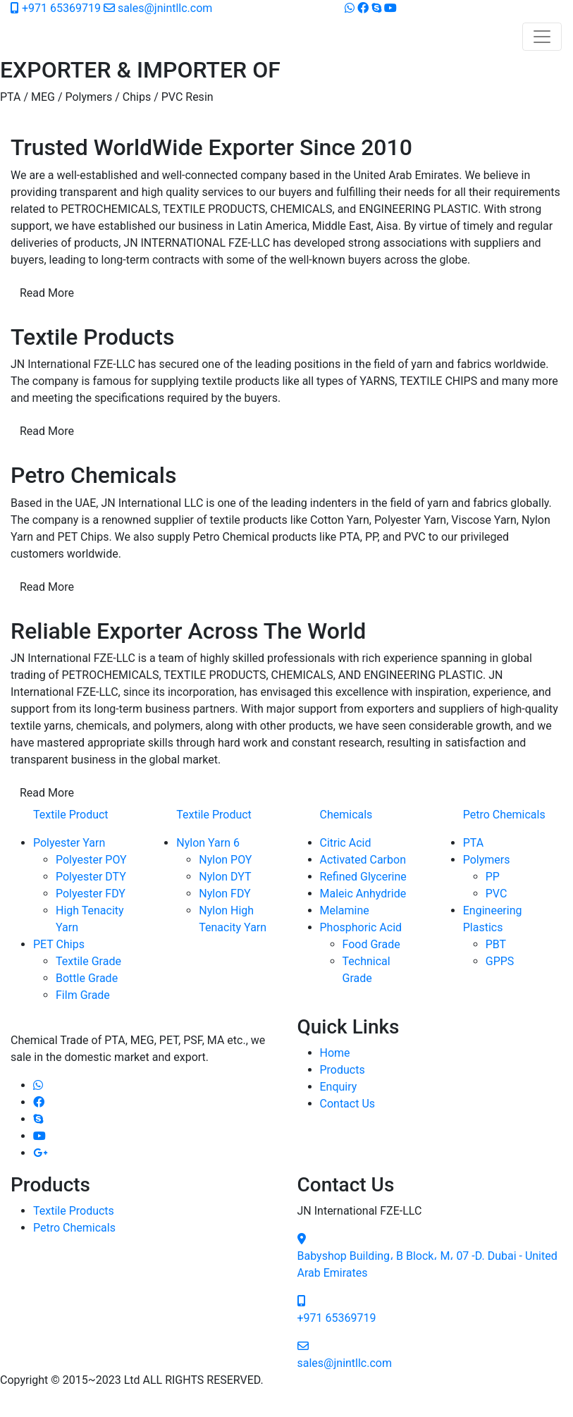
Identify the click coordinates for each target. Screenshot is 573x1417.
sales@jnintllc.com (158, 8)
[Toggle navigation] (542, 37)
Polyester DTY (91, 876)
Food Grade (371, 944)
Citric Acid (345, 842)
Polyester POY (91, 859)
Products (342, 1069)
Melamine (344, 910)
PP (493, 876)
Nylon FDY (224, 893)
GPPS (500, 961)
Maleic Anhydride (363, 893)
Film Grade (83, 995)
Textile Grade (88, 961)
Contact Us (348, 1103)
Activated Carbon (363, 859)
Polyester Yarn (69, 842)
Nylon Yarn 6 (208, 842)
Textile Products (73, 1210)
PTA (473, 842)
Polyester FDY (90, 893)
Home (335, 1053)
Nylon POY (225, 859)
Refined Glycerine (363, 876)
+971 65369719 (57, 8)
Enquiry (338, 1086)
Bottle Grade (87, 978)
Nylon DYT (225, 876)
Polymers (486, 859)
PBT (496, 944)
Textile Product (71, 814)
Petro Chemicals (504, 814)
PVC (496, 893)
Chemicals (346, 814)
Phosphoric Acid (361, 927)
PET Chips (59, 944)
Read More (47, 293)
